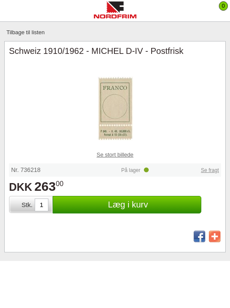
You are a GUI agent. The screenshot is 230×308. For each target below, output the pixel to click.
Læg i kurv (128, 204)
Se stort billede (115, 154)
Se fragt (210, 170)
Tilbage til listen (25, 32)
